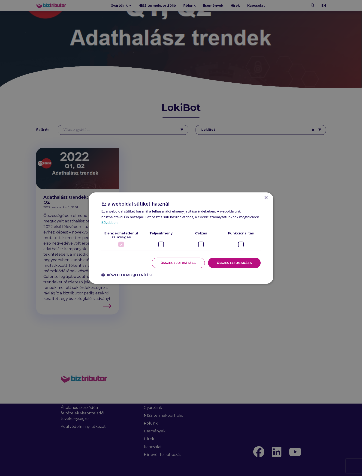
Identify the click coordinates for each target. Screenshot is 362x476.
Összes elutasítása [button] (178, 262)
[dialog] (181, 238)
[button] (127, 275)
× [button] (266, 197)
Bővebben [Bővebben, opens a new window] (109, 222)
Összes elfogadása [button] (234, 262)
